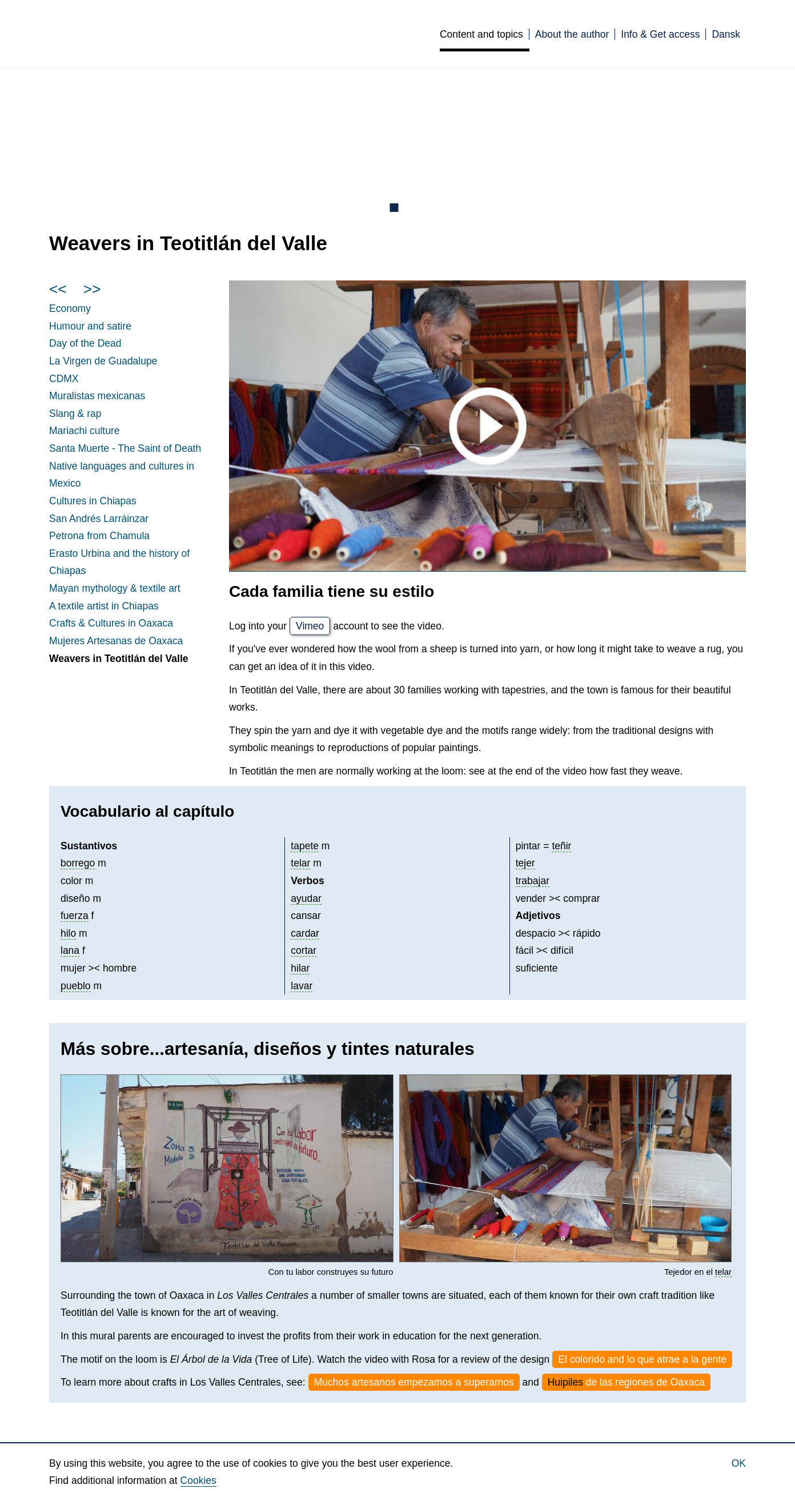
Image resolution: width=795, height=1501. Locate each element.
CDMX (64, 378)
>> (92, 289)
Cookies (198, 1480)
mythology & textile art (114, 588)
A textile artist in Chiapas (104, 606)
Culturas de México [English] (199, 33)
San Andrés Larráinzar (98, 518)
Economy (70, 308)
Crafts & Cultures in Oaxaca (111, 623)
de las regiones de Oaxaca (626, 1382)
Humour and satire (90, 326)
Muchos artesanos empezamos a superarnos (414, 1382)
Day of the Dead (85, 343)
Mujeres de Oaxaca (116, 641)
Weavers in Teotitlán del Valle (118, 658)
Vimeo (310, 626)
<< (58, 289)
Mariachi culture (84, 430)
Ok (739, 1463)
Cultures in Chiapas (92, 501)
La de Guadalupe (103, 361)
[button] (227, 1168)
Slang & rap (75, 413)
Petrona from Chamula (99, 535)
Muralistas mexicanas (97, 396)
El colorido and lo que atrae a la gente (642, 1359)
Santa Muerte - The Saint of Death (125, 448)
